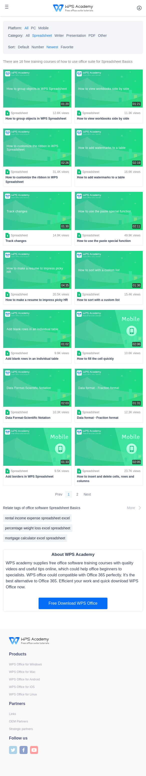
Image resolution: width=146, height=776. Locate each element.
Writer (59, 36)
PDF (91, 36)
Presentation (76, 36)
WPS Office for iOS (22, 687)
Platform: (15, 28)
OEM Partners (18, 721)
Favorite (67, 47)
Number (38, 47)
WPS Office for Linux (23, 694)
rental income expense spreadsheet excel (37, 518)
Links (12, 714)
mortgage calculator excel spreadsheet (35, 538)
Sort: (12, 47)
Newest (52, 47)
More (135, 508)
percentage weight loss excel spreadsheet (37, 528)
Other (102, 36)
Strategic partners (21, 729)
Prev (58, 494)
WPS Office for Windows (25, 664)
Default (23, 47)
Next (87, 494)
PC (33, 28)
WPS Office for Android (24, 679)
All (27, 28)
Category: (15, 36)
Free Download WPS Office (73, 603)
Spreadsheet (42, 36)
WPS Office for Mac (22, 672)
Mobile (43, 28)
